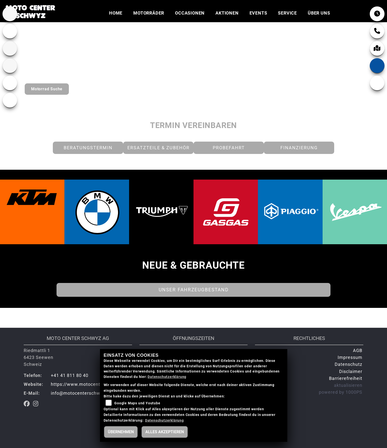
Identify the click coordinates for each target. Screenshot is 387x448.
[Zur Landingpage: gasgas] (9, 65)
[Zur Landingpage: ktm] (9, 48)
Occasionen (190, 13)
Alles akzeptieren (164, 431)
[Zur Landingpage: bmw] (9, 13)
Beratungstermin (88, 147)
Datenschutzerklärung (167, 377)
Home (115, 13)
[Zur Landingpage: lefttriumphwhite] (9, 31)
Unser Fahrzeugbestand (194, 290)
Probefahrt (229, 147)
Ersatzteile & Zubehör (158, 147)
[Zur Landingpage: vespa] (9, 82)
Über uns (319, 13)
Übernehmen (121, 431)
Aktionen (226, 13)
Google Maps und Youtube (137, 403)
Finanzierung (299, 147)
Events (258, 13)
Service (287, 13)
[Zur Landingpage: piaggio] (9, 100)
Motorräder (148, 13)
